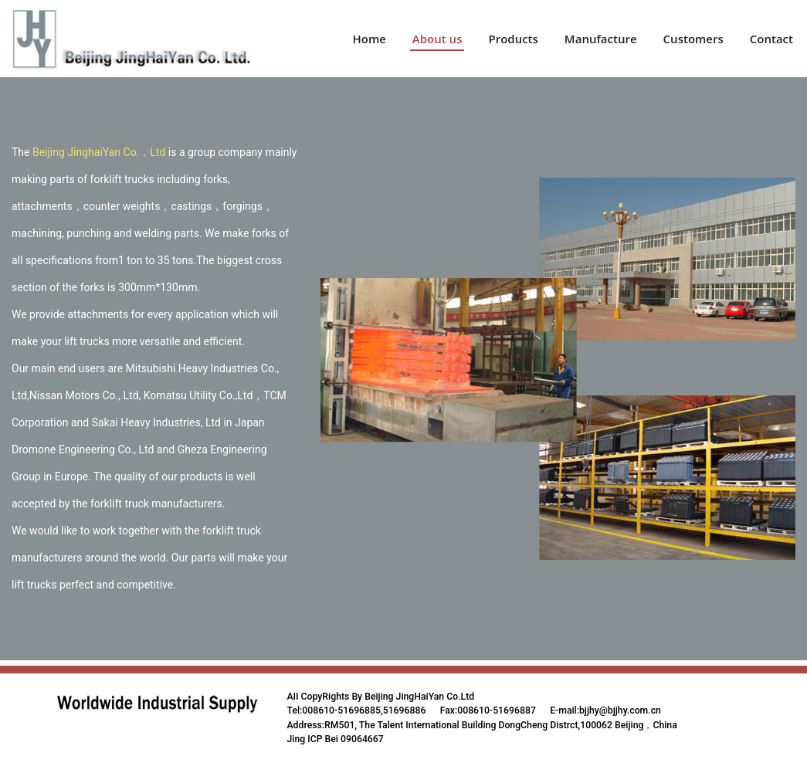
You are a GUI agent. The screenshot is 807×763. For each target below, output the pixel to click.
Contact (771, 38)
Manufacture (601, 38)
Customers (693, 38)
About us (437, 38)
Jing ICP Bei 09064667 (335, 739)
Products (512, 38)
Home (368, 38)
